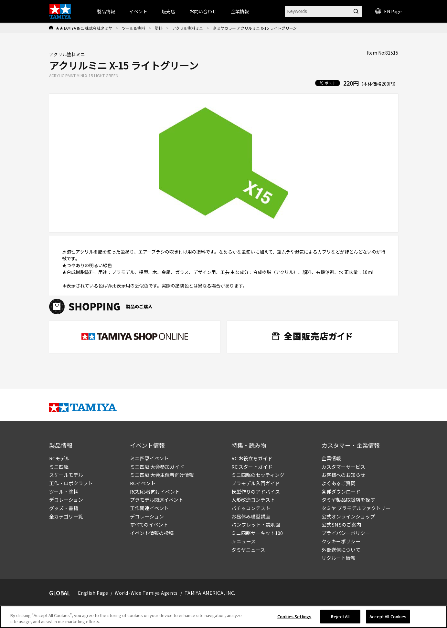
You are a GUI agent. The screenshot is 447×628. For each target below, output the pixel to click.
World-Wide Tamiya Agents (146, 593)
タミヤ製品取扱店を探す (348, 499)
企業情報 (331, 458)
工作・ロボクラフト (71, 483)
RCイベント (142, 483)
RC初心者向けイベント (155, 491)
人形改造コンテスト (253, 499)
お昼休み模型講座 (250, 516)
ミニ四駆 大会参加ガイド (157, 466)
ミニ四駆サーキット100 (257, 532)
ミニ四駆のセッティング (257, 474)
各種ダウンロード (341, 491)
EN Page (388, 11)
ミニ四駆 (59, 466)
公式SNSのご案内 (341, 524)
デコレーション (66, 499)
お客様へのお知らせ (343, 474)
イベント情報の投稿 (152, 532)
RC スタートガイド (251, 466)
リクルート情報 (339, 557)
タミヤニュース (248, 549)
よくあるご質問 (339, 483)
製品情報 (106, 11)
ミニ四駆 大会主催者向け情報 (162, 474)
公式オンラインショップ (348, 516)
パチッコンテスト (250, 508)
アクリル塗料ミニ (187, 28)
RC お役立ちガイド (251, 458)
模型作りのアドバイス (255, 491)
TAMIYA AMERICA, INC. (210, 593)
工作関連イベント (149, 508)
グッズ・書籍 (63, 508)
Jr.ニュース (243, 541)
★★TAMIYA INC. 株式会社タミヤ (84, 28)
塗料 (159, 28)
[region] (223, 617)
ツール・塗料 (63, 491)
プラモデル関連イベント (156, 499)
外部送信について (341, 549)
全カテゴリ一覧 (66, 516)
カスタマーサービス (343, 466)
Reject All (340, 616)
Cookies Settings (294, 616)
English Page (93, 593)
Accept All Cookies (387, 616)
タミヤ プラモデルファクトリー (356, 508)
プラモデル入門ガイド (255, 483)
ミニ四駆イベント (149, 458)
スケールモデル (66, 474)
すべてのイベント (149, 524)
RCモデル (59, 458)
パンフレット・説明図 (255, 524)
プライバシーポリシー (346, 532)
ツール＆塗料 (133, 28)
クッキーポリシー (341, 541)
